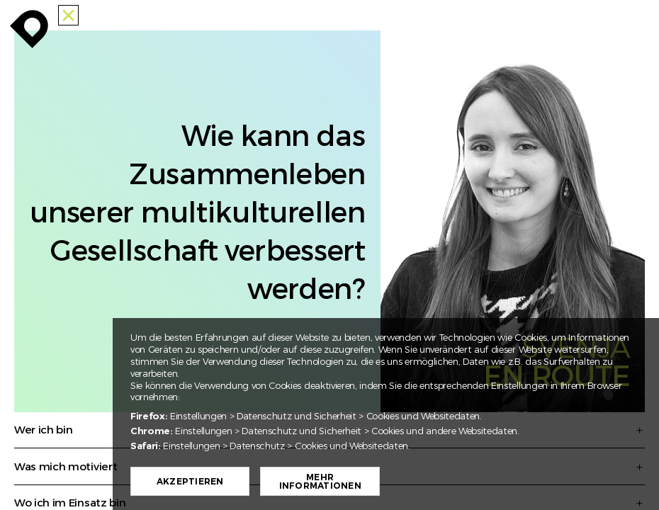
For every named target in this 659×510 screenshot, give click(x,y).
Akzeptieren (190, 481)
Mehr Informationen (320, 482)
